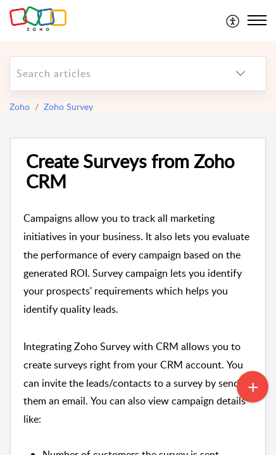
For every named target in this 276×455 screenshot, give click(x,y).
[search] (112, 73)
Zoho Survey (68, 106)
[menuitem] (233, 20)
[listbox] (240, 73)
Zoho (19, 106)
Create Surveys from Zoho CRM (130, 172)
